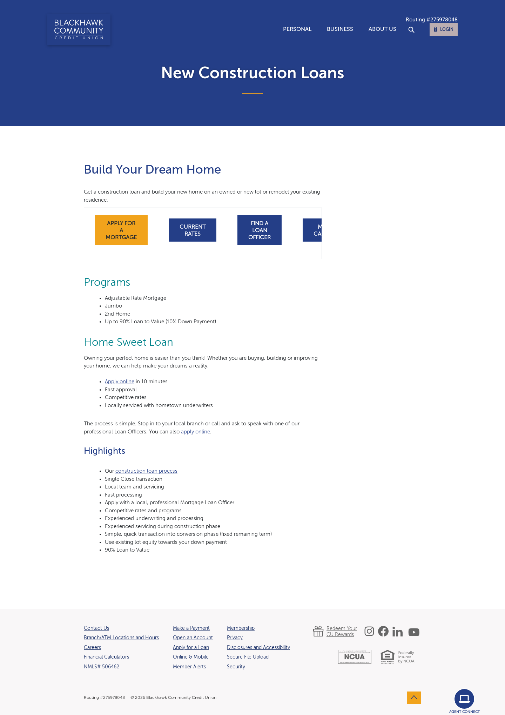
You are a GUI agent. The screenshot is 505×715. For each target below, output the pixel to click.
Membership (241, 628)
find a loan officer (259, 231)
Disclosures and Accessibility (258, 647)
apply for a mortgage (121, 231)
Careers (92, 647)
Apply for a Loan (191, 647)
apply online (195, 431)
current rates (193, 230)
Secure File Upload (248, 657)
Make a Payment (191, 628)
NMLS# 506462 (101, 667)
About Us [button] (382, 29)
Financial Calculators (106, 657)
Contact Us (96, 628)
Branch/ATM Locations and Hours (121, 637)
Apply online (119, 381)
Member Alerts (189, 667)
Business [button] (340, 29)
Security (236, 667)
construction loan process (146, 471)
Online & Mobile (191, 657)
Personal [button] (297, 29)
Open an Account (193, 637)
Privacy (235, 637)
